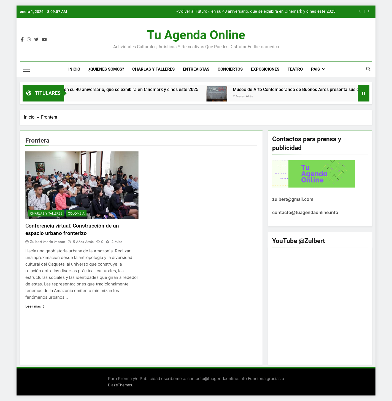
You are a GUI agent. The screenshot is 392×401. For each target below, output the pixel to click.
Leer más (35, 306)
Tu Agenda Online (196, 35)
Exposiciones (265, 69)
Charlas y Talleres (153, 69)
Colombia (76, 213)
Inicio (74, 69)
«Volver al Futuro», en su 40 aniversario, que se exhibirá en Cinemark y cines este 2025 (255, 11)
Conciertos (230, 69)
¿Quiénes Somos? (106, 69)
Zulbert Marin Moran (47, 241)
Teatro (295, 69)
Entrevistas (196, 69)
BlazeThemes (120, 385)
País (315, 69)
